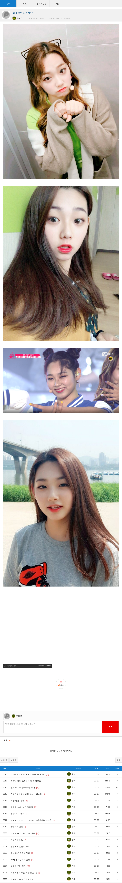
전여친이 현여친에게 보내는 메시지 (28, 738)
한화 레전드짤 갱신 (21, 869)
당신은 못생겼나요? (21, 862)
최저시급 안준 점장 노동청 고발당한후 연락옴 (33, 764)
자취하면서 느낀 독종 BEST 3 (26, 816)
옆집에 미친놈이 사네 (20, 790)
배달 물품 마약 (19, 744)
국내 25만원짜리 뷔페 (22, 797)
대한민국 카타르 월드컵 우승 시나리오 (30, 718)
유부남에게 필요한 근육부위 (25, 849)
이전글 (4, 704)
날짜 (96, 712)
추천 (117, 712)
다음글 (14, 704)
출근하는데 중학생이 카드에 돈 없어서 (30, 875)
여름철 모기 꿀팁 (20, 810)
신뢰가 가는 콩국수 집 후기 (25, 731)
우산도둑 (17, 829)
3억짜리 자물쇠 (20, 757)
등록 (110, 670)
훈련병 (19, 660)
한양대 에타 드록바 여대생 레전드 (26, 724)
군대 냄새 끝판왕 (20, 856)
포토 (25, 3)
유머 (8, 3)
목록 (119, 704)
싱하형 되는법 (19, 783)
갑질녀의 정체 (19, 770)
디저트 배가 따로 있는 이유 (25, 777)
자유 (58, 3)
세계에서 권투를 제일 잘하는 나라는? (29, 842)
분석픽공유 (41, 3)
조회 (107, 712)
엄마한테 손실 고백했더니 (22, 823)
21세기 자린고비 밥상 (22, 803)
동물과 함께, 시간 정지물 (24, 751)
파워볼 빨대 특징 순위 (23, 836)
